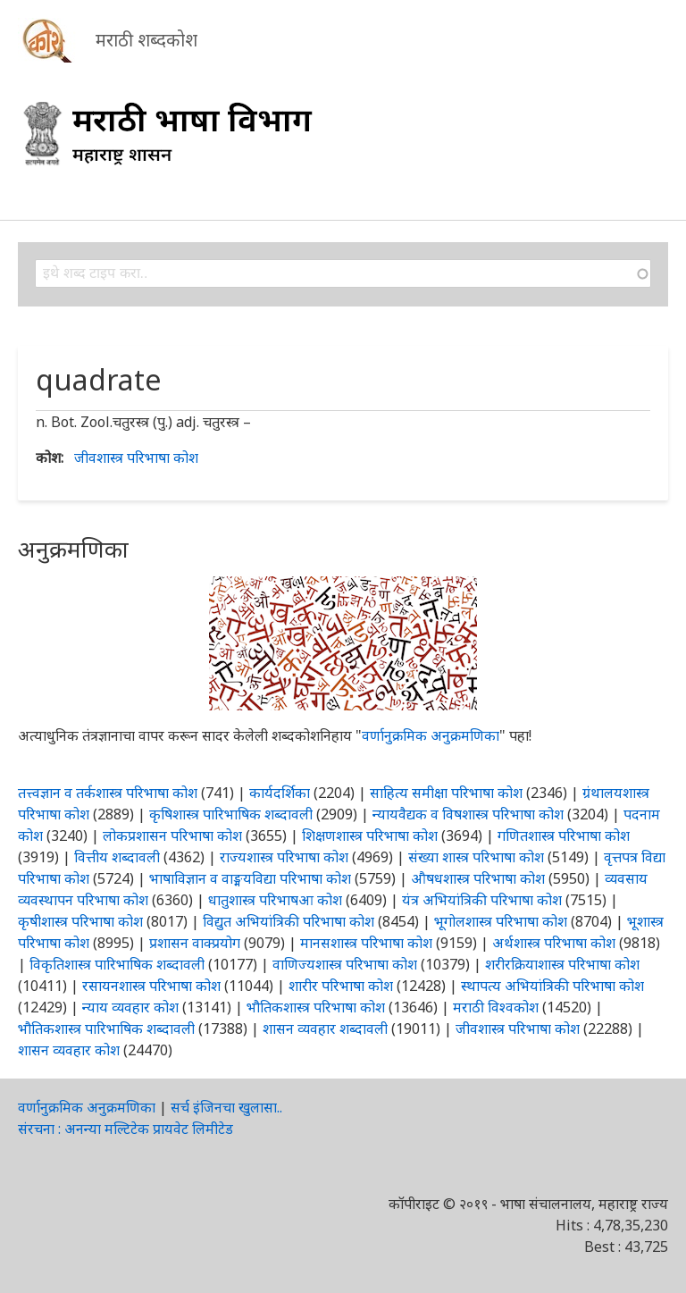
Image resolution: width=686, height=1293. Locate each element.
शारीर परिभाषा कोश (341, 985)
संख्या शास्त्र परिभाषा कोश (476, 857)
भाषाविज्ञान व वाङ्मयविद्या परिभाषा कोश (250, 878)
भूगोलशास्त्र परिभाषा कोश (500, 921)
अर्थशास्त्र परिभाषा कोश (553, 943)
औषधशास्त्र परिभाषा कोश (478, 878)
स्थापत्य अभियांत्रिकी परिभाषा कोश (552, 985)
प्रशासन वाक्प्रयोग (194, 943)
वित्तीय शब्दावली (117, 857)
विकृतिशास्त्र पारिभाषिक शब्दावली (118, 964)
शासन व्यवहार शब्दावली (325, 1028)
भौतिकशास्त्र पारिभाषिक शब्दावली (106, 1028)
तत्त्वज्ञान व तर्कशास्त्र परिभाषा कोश (107, 792)
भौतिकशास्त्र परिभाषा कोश (316, 1007)
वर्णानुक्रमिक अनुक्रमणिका (430, 735)
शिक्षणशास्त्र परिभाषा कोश (370, 835)
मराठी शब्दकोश (146, 40)
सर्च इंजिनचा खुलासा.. (226, 1107)
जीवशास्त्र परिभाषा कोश (136, 457)
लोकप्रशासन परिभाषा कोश (172, 835)
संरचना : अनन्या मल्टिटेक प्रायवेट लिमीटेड (125, 1128)
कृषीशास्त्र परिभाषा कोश (80, 921)
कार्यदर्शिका (279, 792)
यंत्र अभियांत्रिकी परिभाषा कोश (482, 900)
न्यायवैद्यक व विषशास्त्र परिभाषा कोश (468, 814)
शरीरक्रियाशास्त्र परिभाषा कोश (562, 964)
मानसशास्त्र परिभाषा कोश (366, 943)
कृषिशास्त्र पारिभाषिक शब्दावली (231, 814)
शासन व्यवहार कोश (69, 1050)
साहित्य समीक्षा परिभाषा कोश (446, 792)
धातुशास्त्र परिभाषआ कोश (275, 900)
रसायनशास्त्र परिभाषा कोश (151, 985)
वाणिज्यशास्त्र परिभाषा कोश (344, 964)
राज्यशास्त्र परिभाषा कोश (284, 857)
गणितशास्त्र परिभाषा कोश (564, 835)
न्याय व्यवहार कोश (130, 1007)
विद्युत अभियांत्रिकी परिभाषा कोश (288, 921)
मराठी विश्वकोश (496, 1007)
